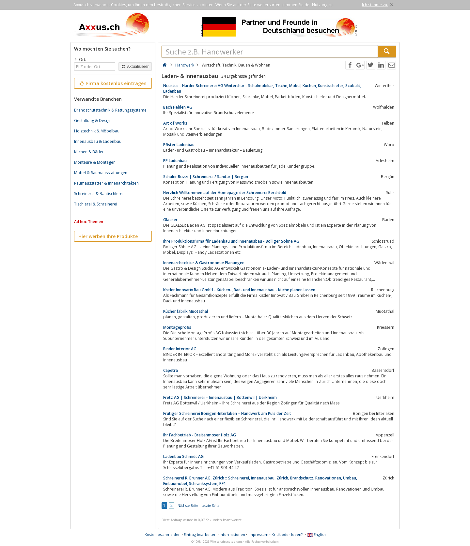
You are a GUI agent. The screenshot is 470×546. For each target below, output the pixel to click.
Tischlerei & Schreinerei (95, 204)
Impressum (258, 534)
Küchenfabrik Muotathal (185, 311)
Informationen (232, 534)
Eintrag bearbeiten (200, 534)
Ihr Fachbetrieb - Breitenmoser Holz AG (199, 435)
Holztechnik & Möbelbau (96, 131)
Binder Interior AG (179, 349)
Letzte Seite (210, 505)
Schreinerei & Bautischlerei (98, 193)
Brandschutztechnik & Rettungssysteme (110, 110)
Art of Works (175, 123)
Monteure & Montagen (95, 162)
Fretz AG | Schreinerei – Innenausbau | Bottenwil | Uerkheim (220, 397)
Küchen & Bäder (89, 152)
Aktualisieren (135, 66)
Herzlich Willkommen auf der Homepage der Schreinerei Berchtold (224, 192)
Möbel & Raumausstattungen (100, 172)
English (316, 534)
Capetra (170, 370)
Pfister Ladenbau (179, 144)
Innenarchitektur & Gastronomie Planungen (203, 262)
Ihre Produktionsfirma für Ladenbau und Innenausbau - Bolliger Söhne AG (231, 241)
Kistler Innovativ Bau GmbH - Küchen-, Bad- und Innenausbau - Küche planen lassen (239, 290)
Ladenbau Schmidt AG (183, 456)
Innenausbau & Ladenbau (97, 141)
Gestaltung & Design (93, 120)
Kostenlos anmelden (162, 534)
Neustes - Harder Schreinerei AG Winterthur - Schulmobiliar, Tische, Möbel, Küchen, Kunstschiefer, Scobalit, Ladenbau (262, 88)
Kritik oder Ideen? (287, 534)
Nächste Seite (188, 505)
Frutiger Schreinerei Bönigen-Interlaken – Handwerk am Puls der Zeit (227, 413)
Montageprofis (177, 327)
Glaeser (170, 219)
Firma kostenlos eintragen (112, 83)
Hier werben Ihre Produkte (108, 236)
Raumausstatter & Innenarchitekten (106, 183)
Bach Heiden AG (177, 107)
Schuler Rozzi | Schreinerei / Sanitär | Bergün (205, 176)
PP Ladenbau (175, 160)
